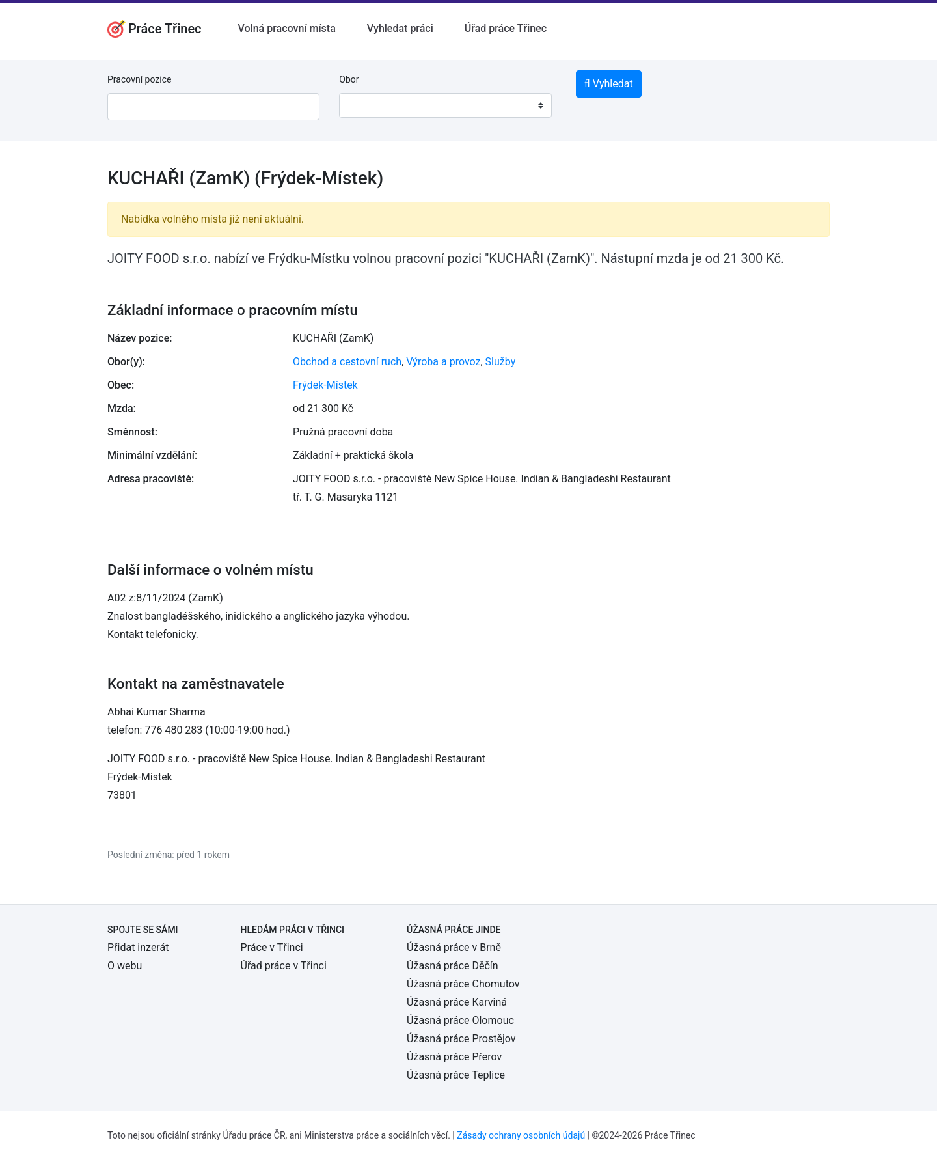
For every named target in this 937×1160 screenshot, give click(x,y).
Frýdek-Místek (325, 385)
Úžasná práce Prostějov (461, 1038)
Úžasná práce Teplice (456, 1075)
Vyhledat (608, 83)
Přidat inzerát (138, 947)
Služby (500, 361)
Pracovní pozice (139, 79)
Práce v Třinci (272, 947)
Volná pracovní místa (287, 28)
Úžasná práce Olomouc (460, 1020)
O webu (124, 966)
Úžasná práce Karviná (457, 1002)
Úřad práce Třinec (506, 28)
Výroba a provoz (443, 361)
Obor (349, 79)
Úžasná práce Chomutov (463, 984)
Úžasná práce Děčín (452, 966)
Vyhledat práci (400, 28)
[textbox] (366, 105)
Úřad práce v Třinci (284, 966)
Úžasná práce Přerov (454, 1057)
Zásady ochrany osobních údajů (521, 1135)
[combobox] (445, 105)
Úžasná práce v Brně (454, 947)
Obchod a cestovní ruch (347, 361)
